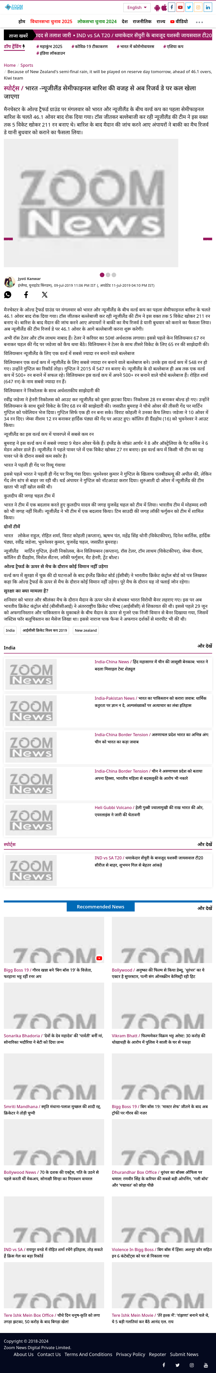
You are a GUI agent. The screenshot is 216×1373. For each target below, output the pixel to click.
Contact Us (49, 1354)
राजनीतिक (142, 21)
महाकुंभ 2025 (49, 46)
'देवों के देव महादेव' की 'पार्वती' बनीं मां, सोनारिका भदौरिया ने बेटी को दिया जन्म (53, 1039)
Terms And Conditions (88, 1354)
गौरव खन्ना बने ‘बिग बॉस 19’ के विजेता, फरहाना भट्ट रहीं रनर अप (48, 973)
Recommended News (100, 907)
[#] (8, 295)
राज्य (161, 21)
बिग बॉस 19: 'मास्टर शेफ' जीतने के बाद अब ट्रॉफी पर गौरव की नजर (160, 1110)
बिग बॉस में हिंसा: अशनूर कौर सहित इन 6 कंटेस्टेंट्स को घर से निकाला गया (162, 1253)
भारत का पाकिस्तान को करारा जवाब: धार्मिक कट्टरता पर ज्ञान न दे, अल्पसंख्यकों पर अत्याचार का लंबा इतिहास (151, 701)
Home (10, 65)
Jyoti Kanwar (29, 278)
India (10, 630)
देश (125, 21)
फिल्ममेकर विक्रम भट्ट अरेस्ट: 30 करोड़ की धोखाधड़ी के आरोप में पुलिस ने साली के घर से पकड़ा (158, 1039)
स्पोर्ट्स (10, 844)
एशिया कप (173, 46)
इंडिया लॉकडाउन (50, 53)
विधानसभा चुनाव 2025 (51, 21)
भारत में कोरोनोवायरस (135, 46)
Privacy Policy (130, 1354)
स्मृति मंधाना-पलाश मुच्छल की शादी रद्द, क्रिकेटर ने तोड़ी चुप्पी (52, 1110)
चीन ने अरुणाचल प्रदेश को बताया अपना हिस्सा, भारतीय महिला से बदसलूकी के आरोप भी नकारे (148, 774)
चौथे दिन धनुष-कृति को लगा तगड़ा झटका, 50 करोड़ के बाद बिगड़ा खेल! (52, 1318)
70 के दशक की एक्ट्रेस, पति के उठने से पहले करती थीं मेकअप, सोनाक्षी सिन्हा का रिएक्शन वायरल (51, 1175)
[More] (199, 21)
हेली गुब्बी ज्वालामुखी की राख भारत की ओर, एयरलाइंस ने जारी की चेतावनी (149, 811)
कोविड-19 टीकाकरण (89, 46)
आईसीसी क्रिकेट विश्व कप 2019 (45, 630)
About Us (24, 1354)
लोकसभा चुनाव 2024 (97, 21)
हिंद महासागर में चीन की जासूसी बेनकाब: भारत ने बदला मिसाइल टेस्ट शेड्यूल (151, 665)
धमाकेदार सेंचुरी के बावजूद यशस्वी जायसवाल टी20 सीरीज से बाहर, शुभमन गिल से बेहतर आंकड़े (149, 861)
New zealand (86, 630)
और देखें (205, 646)
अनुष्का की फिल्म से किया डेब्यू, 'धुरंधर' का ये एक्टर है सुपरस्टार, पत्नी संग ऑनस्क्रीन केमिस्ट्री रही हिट (158, 973)
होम (21, 21)
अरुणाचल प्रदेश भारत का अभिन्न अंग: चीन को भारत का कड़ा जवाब (152, 738)
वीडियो (179, 21)
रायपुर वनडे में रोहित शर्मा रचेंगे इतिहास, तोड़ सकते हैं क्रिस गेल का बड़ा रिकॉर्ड (53, 1253)
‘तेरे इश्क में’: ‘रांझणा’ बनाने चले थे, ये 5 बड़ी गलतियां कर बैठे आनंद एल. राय (160, 1318)
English (135, 7)
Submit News (184, 1354)
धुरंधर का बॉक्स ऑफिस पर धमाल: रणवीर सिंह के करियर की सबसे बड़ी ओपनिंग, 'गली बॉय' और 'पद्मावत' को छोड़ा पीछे (160, 1178)
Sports (27, 65)
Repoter (157, 1354)
